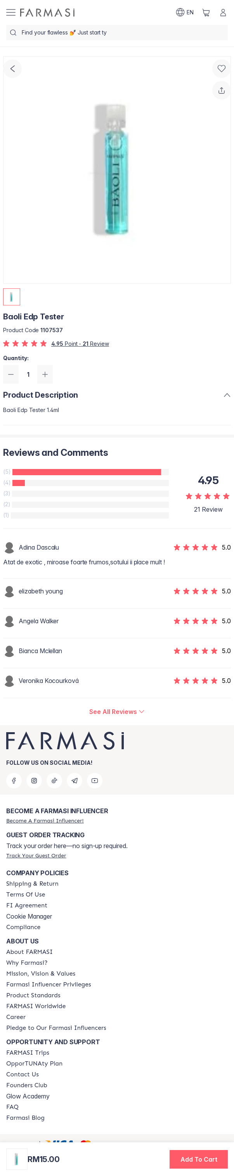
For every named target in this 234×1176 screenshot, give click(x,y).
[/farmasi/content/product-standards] (33, 995)
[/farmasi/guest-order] (36, 855)
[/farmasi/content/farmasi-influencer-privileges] (48, 984)
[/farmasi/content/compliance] (23, 927)
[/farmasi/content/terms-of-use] (25, 894)
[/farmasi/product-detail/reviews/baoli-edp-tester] (116, 712)
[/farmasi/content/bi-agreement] (26, 905)
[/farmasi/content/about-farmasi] (29, 952)
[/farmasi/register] (45, 820)
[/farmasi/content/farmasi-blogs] (25, 1118)
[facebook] (14, 780)
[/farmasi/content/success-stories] (26, 1085)
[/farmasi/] (47, 12)
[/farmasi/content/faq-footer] (12, 1107)
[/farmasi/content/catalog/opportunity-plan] (34, 1063)
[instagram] (34, 780)
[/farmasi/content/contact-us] (22, 1074)
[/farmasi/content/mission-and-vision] (40, 974)
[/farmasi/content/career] (16, 1017)
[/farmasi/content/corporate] (36, 1006)
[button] (199, 1159)
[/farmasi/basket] (206, 12)
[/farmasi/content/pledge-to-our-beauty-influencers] (56, 1028)
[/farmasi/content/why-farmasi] (27, 963)
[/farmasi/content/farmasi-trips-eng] (27, 1053)
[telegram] (74, 780)
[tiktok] (54, 780)
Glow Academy (28, 1096)
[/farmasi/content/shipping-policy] (32, 884)
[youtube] (94, 780)
